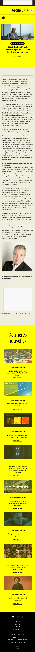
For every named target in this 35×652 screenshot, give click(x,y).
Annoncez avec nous (17, 634)
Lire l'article (17, 378)
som (16, 238)
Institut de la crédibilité (21, 83)
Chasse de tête (17, 629)
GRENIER (17, 646)
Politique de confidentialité (17, 640)
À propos (17, 621)
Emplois (17, 626)
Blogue (17, 624)
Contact (18, 632)
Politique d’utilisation (17, 642)
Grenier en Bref (17, 637)
